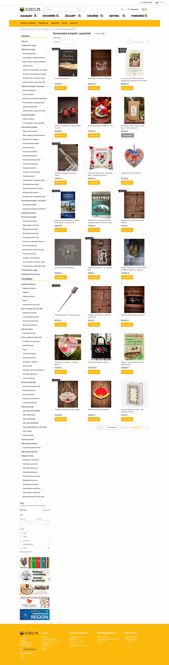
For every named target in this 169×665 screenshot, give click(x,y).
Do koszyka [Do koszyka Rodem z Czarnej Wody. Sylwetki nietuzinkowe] (127, 372)
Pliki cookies (74, 643)
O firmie (44, 637)
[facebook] (22, 657)
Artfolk (25, 537)
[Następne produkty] (136, 427)
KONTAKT (45, 646)
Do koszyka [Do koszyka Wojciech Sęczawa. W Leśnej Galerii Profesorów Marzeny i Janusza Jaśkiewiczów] (127, 277)
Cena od (22, 519)
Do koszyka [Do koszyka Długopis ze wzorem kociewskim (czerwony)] (94, 324)
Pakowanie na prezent (50, 641)
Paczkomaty (101, 641)
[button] (83, 9)
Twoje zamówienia (131, 637)
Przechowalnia (130, 641)
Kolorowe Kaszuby (48, 643)
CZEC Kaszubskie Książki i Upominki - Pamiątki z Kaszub (37, 29)
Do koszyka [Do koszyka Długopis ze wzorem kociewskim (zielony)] (127, 230)
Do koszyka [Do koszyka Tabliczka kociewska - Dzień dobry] (60, 419)
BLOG (44, 650)
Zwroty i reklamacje (76, 641)
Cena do (38, 519)
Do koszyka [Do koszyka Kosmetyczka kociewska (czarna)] (127, 324)
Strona (135, 42)
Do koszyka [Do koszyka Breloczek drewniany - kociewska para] (94, 277)
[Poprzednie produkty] (110, 427)
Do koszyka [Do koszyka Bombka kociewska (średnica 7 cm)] (94, 135)
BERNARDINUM (28, 544)
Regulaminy (74, 639)
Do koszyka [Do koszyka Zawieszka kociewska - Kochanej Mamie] (60, 372)
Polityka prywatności (77, 637)
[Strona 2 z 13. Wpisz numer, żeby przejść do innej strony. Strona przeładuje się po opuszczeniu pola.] (139, 42)
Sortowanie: (57, 38)
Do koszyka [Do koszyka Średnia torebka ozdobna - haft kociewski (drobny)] (127, 419)
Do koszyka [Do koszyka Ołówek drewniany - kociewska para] (60, 324)
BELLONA (26, 540)
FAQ (98, 643)
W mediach (46, 648)
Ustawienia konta (131, 639)
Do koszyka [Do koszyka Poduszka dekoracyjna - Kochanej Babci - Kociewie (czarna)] (94, 183)
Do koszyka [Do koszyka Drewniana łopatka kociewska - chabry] (60, 183)
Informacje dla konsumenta (79, 646)
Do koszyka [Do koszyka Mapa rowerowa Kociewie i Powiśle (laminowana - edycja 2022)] (60, 230)
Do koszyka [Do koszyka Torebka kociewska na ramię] (94, 372)
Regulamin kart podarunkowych (108, 639)
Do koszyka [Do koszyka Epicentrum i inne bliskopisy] (60, 277)
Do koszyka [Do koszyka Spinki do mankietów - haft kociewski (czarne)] (60, 135)
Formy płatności (102, 637)
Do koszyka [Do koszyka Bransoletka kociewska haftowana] (94, 88)
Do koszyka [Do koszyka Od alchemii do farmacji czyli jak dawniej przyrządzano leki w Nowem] (127, 88)
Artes (24, 533)
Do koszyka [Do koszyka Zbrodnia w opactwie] (60, 88)
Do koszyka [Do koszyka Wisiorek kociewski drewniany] (94, 419)
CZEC (25, 548)
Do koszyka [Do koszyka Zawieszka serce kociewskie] (127, 183)
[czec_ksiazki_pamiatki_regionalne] (29, 633)
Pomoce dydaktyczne (49, 639)
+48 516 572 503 (29, 649)
